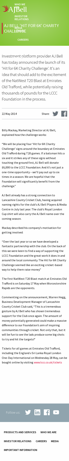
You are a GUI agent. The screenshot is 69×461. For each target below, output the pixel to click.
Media (55, 441)
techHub (23, 48)
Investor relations (22, 18)
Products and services (20, 432)
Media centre (19, 29)
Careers (23, 39)
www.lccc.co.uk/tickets (48, 362)
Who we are (20, 6)
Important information (20, 450)
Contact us (21, 59)
